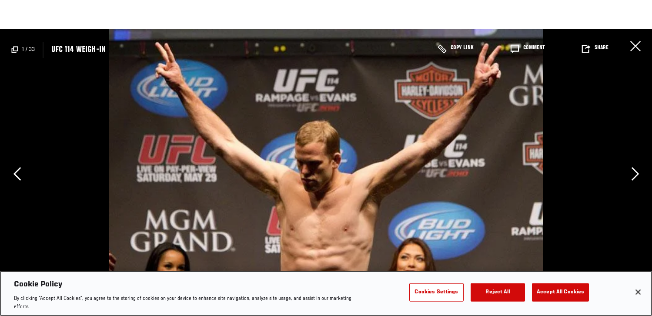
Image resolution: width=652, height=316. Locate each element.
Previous (17, 173)
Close (635, 46)
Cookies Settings (436, 292)
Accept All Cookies (560, 292)
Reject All (497, 292)
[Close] (638, 292)
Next (635, 173)
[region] (326, 293)
